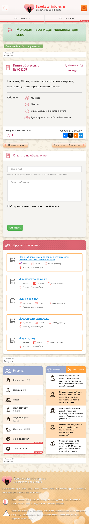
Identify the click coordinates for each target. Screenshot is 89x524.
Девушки (18, 390)
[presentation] (32, 218)
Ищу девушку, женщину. (34, 318)
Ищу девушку (20, 408)
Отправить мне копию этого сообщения (34, 206)
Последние (54, 370)
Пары (16, 399)
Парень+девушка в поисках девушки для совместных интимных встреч (43, 258)
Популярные (75, 370)
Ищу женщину (21, 417)
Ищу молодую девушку (33, 279)
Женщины (19, 380)
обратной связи (25, 518)
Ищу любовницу (28, 299)
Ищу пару (18, 429)
